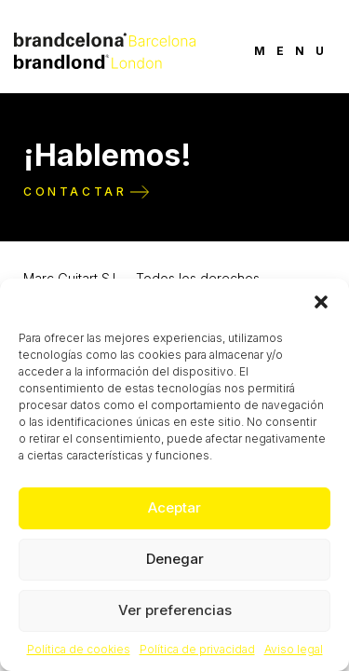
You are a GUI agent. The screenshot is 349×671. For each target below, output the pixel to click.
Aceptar (174, 507)
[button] (321, 302)
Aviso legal (293, 649)
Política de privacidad (197, 649)
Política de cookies (78, 649)
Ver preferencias (175, 610)
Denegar (175, 559)
